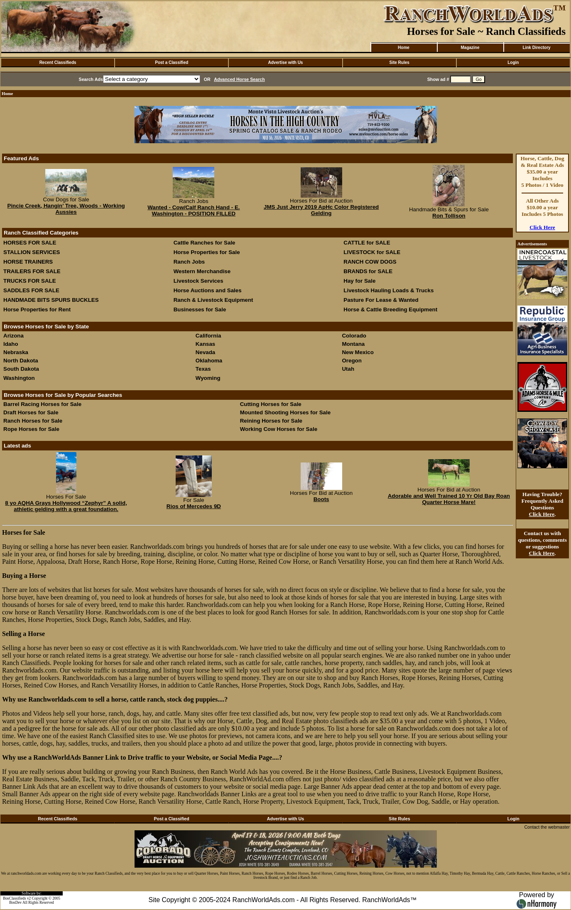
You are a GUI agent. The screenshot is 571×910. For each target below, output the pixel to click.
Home (403, 47)
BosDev (15, 902)
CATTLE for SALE (366, 243)
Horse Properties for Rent (37, 309)
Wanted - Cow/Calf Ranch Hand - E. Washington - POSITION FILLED (193, 210)
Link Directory (536, 47)
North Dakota (20, 360)
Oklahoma (209, 360)
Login (513, 62)
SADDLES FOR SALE (31, 290)
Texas (203, 369)
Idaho (10, 344)
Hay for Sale (360, 281)
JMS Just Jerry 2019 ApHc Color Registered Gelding (321, 210)
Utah (348, 369)
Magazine (470, 47)
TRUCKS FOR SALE (29, 281)
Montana (353, 344)
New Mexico (357, 352)
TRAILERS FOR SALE (32, 271)
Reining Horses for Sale (271, 421)
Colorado (354, 336)
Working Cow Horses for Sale (278, 429)
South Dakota (21, 369)
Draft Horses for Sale (31, 412)
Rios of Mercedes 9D (194, 506)
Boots (321, 499)
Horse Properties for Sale (207, 252)
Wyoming (208, 378)
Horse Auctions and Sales (208, 290)
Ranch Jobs (189, 262)
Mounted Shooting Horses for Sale (285, 412)
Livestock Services (198, 281)
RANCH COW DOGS (369, 262)
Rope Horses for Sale (31, 429)
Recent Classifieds (57, 62)
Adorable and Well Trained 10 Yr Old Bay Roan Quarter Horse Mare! (449, 499)
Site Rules (399, 62)
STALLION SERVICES (31, 252)
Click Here (542, 227)
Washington (19, 378)
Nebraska (15, 352)
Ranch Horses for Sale (32, 421)
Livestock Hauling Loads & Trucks (388, 290)
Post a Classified (171, 62)
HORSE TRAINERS (28, 262)
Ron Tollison (449, 216)
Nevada (205, 352)
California (208, 336)
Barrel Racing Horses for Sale (42, 404)
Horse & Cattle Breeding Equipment (390, 309)
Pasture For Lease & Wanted (380, 300)
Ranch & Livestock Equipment (213, 300)
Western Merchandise (202, 271)
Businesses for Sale (200, 309)
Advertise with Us (285, 62)
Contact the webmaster (547, 826)
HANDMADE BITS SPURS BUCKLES (51, 300)
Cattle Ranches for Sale (204, 243)
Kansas (205, 344)
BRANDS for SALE (367, 271)
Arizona (13, 336)
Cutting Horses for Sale (270, 404)
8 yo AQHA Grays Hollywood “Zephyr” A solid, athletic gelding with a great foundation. (66, 506)
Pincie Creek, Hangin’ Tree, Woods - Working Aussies (66, 209)
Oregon (351, 360)
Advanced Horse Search (239, 79)
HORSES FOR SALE (29, 243)
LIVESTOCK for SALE (371, 252)
